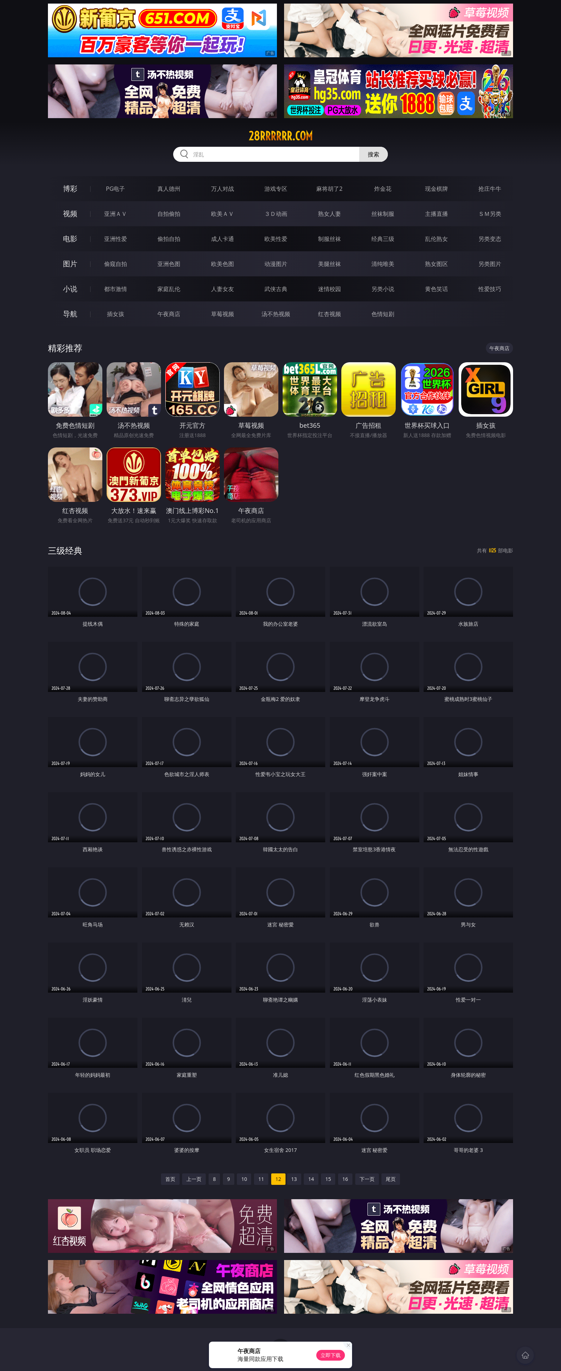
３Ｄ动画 (275, 214)
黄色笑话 (436, 289)
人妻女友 (222, 289)
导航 (70, 314)
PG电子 (115, 189)
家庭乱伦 (168, 289)
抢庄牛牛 (489, 189)
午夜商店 (168, 314)
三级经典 (65, 550)
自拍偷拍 (168, 214)
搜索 (373, 154)
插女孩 (115, 314)
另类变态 (489, 239)
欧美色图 (222, 264)
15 (328, 1179)
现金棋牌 (436, 189)
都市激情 (115, 289)
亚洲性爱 (115, 239)
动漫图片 (275, 264)
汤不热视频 (276, 314)
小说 (70, 289)
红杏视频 (329, 314)
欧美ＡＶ (222, 214)
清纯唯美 (382, 264)
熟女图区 (436, 264)
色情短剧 (382, 314)
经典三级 (382, 239)
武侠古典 (275, 289)
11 (261, 1179)
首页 (170, 1179)
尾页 (391, 1179)
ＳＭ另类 (489, 214)
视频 (70, 213)
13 (294, 1179)
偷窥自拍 (115, 264)
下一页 (367, 1179)
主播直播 (436, 214)
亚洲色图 (168, 264)
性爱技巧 (489, 289)
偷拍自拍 (168, 239)
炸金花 (382, 189)
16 (345, 1179)
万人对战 (222, 189)
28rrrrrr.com (281, 136)
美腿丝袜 (329, 264)
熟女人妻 (329, 214)
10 (244, 1179)
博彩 (70, 188)
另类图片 (489, 264)
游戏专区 (275, 189)
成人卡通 (222, 239)
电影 (70, 238)
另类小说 (382, 289)
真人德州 (168, 189)
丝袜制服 (382, 214)
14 (311, 1179)
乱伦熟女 (436, 239)
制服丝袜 (329, 239)
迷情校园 (329, 289)
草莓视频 (222, 314)
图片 (70, 263)
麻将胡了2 (329, 189)
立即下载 (331, 1355)
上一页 (193, 1179)
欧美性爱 (275, 239)
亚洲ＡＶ (115, 214)
